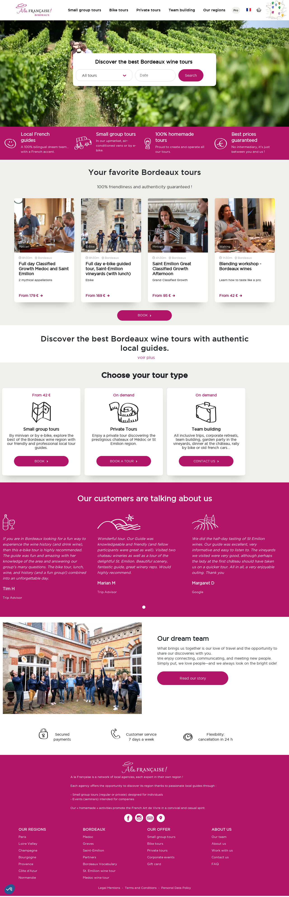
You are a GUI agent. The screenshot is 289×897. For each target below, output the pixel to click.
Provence (26, 864)
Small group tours (84, 10)
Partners (89, 857)
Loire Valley (28, 843)
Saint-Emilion (93, 850)
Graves (88, 843)
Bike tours (118, 10)
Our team (219, 837)
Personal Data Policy (176, 887)
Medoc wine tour (96, 877)
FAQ (215, 864)
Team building (182, 10)
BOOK (144, 315)
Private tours (148, 10)
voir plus (146, 357)
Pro (235, 10)
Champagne (28, 850)
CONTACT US (206, 461)
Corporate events (161, 857)
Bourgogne (27, 857)
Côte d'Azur (28, 871)
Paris (22, 837)
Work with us (222, 850)
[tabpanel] (50, 559)
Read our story (193, 678)
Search (191, 75)
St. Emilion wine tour (99, 871)
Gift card (154, 864)
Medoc (88, 837)
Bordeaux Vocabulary (100, 864)
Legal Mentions (109, 887)
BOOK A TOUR (123, 461)
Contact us (220, 857)
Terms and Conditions (140, 887)
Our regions (214, 10)
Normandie (27, 877)
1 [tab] (143, 607)
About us (219, 843)
